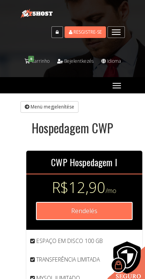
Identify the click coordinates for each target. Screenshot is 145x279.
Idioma (111, 61)
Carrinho (37, 61)
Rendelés (84, 211)
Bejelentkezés (75, 61)
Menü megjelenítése (49, 106)
